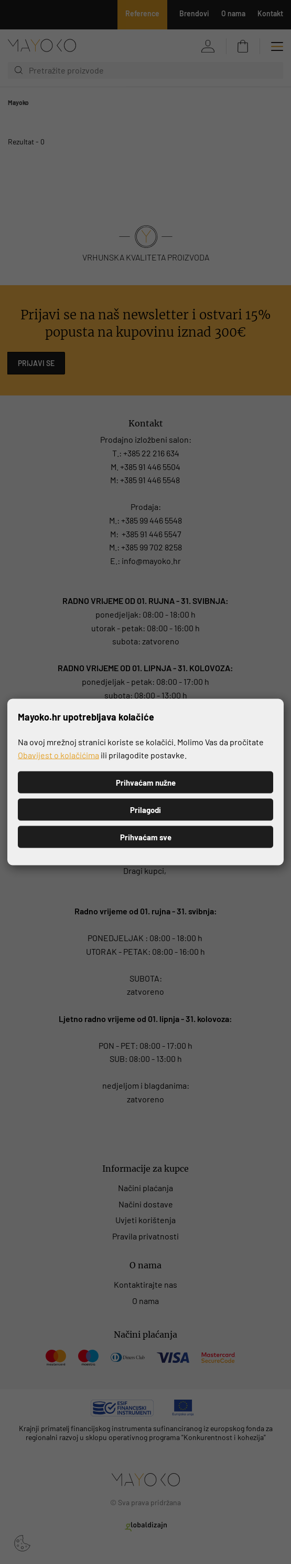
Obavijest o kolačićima (58, 755)
